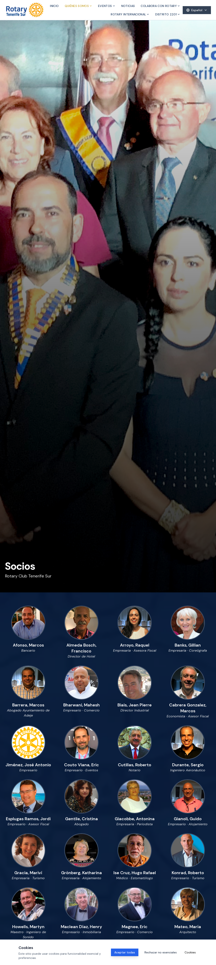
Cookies (190, 952)
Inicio (54, 6)
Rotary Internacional (130, 14)
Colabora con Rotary (160, 6)
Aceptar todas (124, 952)
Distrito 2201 (167, 14)
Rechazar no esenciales (160, 952)
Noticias (128, 6)
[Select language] (197, 10)
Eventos (106, 6)
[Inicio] (25, 10)
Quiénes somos (78, 6)
